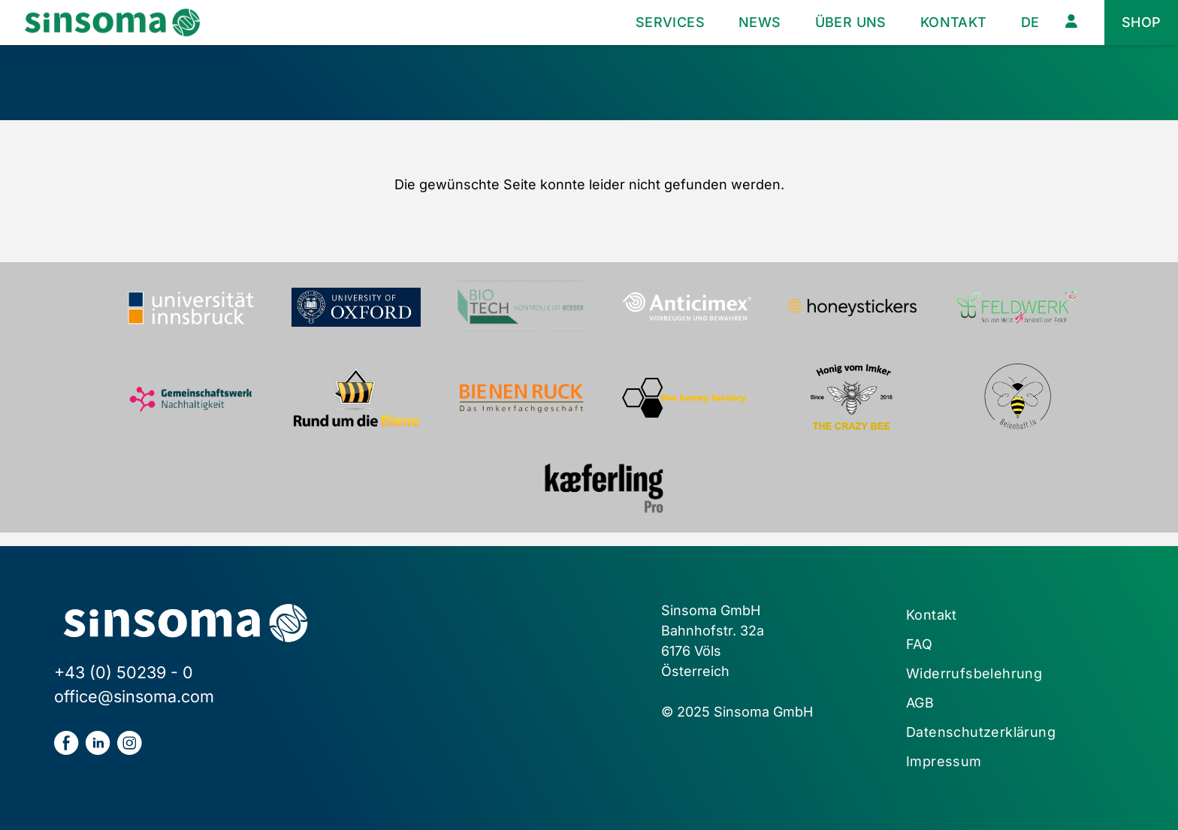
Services (670, 22)
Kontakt (953, 22)
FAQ (919, 644)
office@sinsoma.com (134, 696)
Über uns (851, 22)
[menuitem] (1030, 23)
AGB (920, 703)
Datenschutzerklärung (981, 732)
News (760, 22)
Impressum (944, 761)
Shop (1141, 22)
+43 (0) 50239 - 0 (123, 672)
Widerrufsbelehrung (974, 673)
